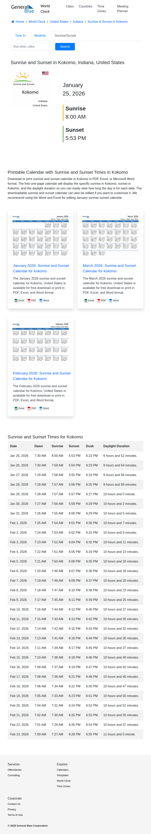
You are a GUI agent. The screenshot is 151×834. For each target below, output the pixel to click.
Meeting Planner (122, 9)
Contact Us (14, 803)
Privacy (12, 809)
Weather (40, 35)
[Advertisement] (126, 97)
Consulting (14, 775)
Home (17, 21)
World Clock (45, 9)
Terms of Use (15, 814)
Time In (20, 35)
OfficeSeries (15, 769)
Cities (70, 6)
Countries (85, 6)
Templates (62, 775)
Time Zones (101, 9)
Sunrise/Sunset (65, 35)
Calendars (62, 769)
